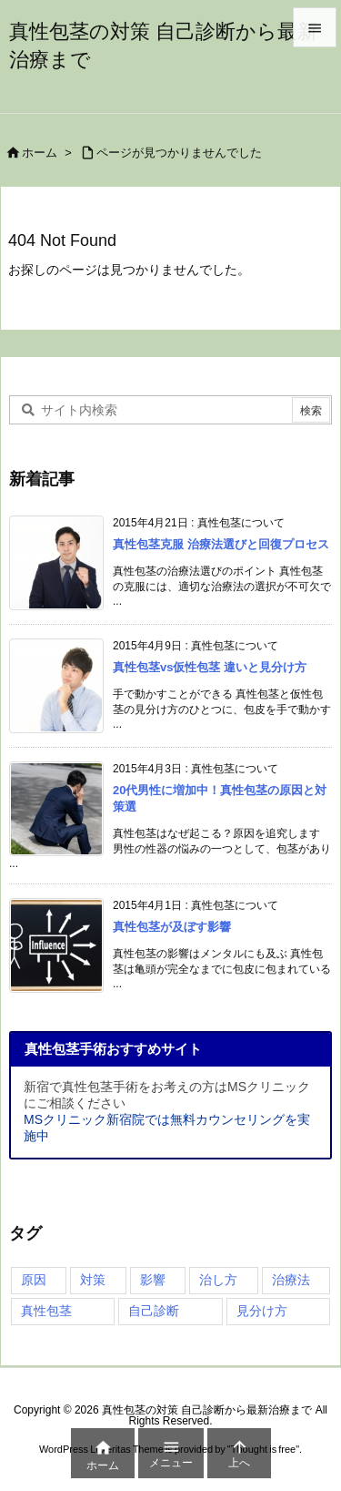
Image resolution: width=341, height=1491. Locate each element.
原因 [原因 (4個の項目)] (33, 1279)
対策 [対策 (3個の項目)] (92, 1279)
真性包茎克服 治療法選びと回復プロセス (221, 544)
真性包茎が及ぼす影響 (172, 927)
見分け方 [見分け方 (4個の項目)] (261, 1310)
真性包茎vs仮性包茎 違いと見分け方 (209, 667)
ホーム (39, 152)
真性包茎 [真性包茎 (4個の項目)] (46, 1310)
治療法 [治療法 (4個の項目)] (291, 1279)
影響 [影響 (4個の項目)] (152, 1279)
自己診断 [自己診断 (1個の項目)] (153, 1310)
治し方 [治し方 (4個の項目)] (218, 1279)
